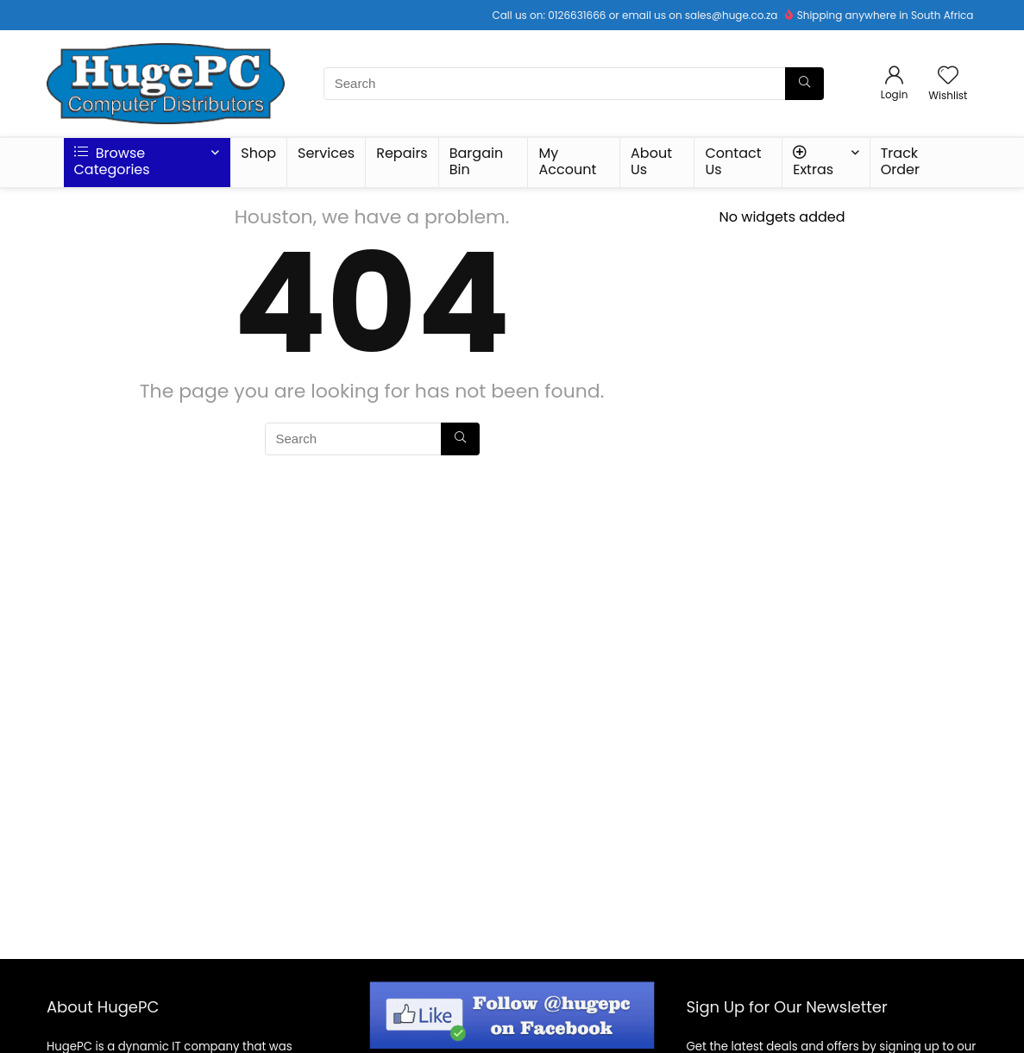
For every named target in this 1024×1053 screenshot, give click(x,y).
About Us (651, 161)
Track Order (900, 161)
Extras (813, 162)
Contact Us (733, 161)
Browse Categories (112, 161)
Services (326, 153)
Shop (258, 153)
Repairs (402, 153)
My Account (567, 161)
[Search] (804, 83)
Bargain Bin (476, 161)
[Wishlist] (948, 76)
